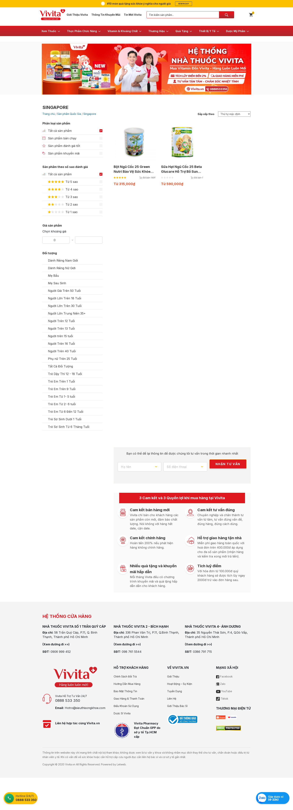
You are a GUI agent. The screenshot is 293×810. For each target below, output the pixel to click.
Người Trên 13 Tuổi (61, 328)
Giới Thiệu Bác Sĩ (177, 706)
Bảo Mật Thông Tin (125, 691)
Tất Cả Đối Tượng (60, 366)
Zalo (220, 683)
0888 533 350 (67, 700)
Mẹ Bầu (53, 275)
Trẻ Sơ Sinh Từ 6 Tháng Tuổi (68, 427)
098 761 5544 (132, 651)
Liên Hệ (171, 698)
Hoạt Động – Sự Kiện (179, 683)
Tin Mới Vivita (133, 14)
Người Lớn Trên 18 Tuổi (64, 298)
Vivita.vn (70, 764)
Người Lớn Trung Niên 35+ (67, 313)
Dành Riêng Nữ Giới (61, 268)
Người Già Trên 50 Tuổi (64, 291)
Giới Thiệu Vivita (77, 14)
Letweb (121, 764)
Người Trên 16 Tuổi (61, 343)
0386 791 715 (202, 651)
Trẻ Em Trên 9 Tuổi (61, 389)
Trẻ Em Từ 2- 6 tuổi (62, 404)
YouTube (224, 691)
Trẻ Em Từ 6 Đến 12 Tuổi (65, 411)
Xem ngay (183, 4)
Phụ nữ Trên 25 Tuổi (62, 359)
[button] (51, 31)
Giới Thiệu (173, 676)
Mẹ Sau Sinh (57, 283)
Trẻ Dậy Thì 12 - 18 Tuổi (65, 374)
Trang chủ (48, 113)
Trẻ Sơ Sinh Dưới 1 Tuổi (64, 419)
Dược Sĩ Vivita (122, 713)
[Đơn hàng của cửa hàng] (234, 114)
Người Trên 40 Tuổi (62, 351)
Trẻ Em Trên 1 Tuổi (61, 381)
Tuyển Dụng (174, 691)
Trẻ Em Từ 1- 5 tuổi (61, 396)
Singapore (89, 113)
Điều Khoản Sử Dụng (126, 706)
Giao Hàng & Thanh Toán (129, 698)
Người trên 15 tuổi (60, 336)
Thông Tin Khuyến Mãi (105, 14)
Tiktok (222, 698)
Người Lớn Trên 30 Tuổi (65, 306)
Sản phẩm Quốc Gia (69, 113)
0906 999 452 (61, 651)
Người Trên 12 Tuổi (61, 321)
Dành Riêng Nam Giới (63, 260)
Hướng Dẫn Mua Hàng (127, 683)
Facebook (224, 676)
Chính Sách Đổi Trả (125, 676)
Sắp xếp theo (206, 114)
